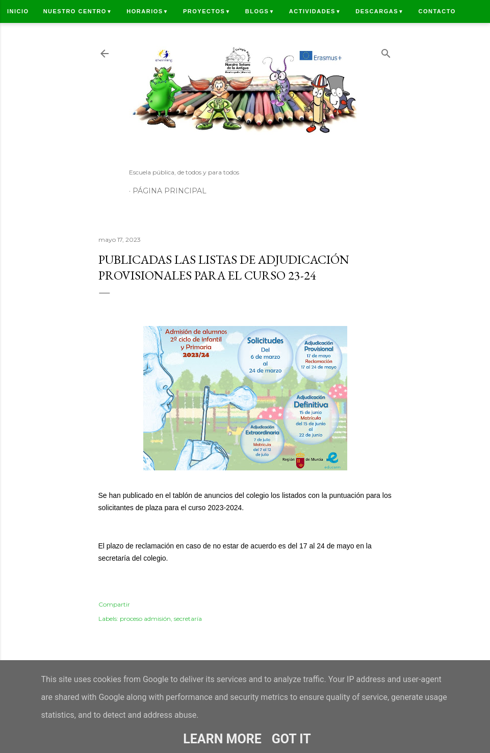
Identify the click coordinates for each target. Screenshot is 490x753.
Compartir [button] (114, 604)
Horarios (147, 11)
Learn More (222, 739)
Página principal (170, 190)
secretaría (188, 618)
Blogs (260, 11)
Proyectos (207, 11)
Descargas (379, 11)
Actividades (315, 11)
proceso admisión (145, 618)
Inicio (18, 11)
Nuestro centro (78, 11)
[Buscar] (386, 51)
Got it (291, 739)
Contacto (436, 11)
